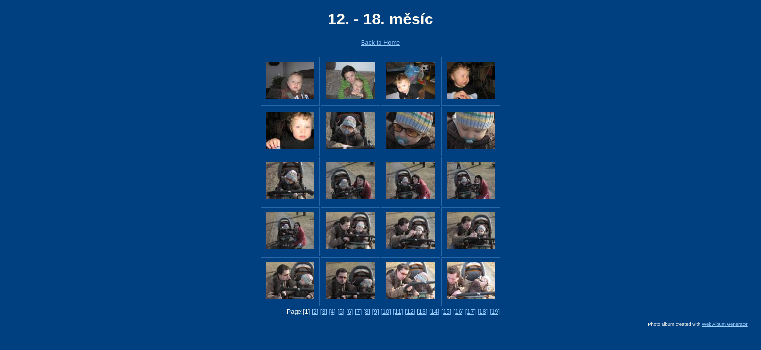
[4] (332, 311)
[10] (385, 311)
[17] (470, 311)
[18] (483, 311)
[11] (398, 311)
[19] (495, 311)
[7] (358, 311)
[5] (340, 311)
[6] (349, 311)
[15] (446, 311)
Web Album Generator (725, 324)
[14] (434, 311)
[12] (410, 311)
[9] (375, 311)
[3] (323, 311)
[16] (458, 311)
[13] (422, 311)
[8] (367, 311)
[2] (315, 311)
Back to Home (380, 42)
